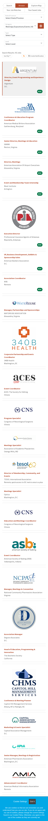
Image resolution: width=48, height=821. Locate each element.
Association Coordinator (15, 278)
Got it (32, 801)
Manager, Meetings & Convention (18, 589)
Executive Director (12, 233)
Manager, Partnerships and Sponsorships (22, 310)
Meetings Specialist (12, 445)
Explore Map (36, 5)
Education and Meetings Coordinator (20, 521)
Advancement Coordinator (15, 783)
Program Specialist (12, 418)
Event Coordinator (12, 388)
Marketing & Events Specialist (17, 727)
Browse (22, 5)
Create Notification (36, 56)
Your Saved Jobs (34, 10)
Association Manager (13, 634)
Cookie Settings (20, 801)
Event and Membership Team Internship (21, 183)
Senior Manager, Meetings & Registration (22, 755)
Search (9, 5)
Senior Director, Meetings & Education (20, 141)
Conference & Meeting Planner (17, 700)
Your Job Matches (14, 10)
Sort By (6, 56)
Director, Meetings (12, 162)
